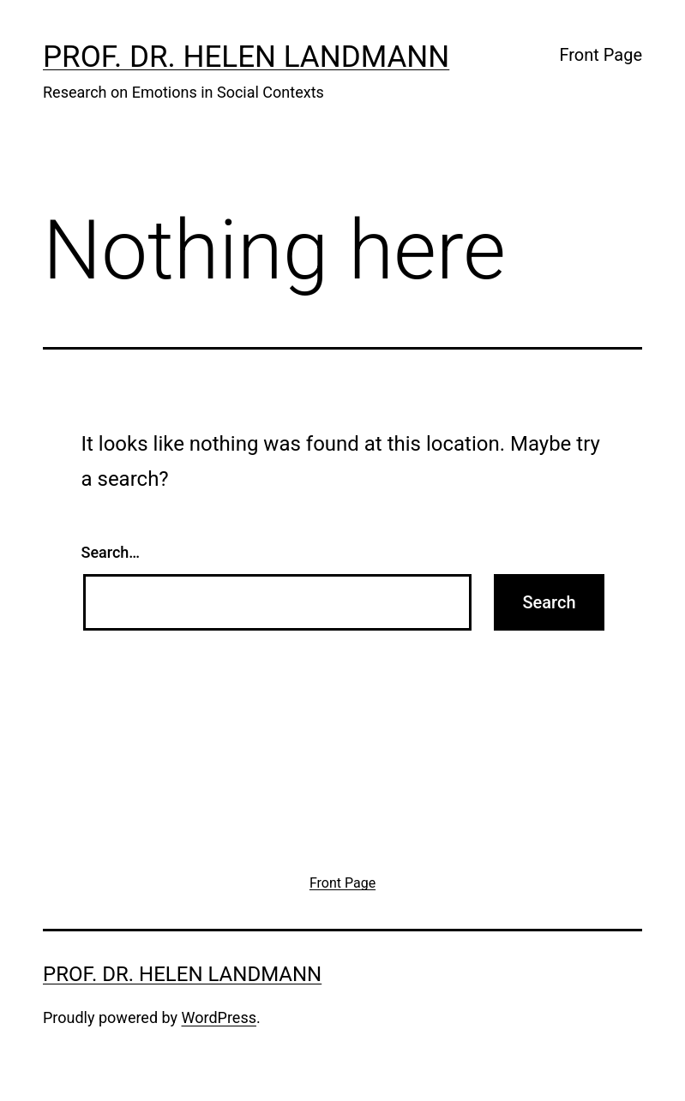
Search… (111, 552)
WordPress (219, 1017)
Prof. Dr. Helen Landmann (246, 57)
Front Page (600, 55)
